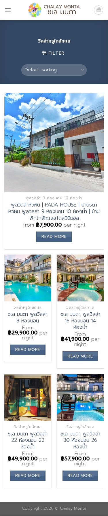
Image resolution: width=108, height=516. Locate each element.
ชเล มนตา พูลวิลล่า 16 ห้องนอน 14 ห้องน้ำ (80, 321)
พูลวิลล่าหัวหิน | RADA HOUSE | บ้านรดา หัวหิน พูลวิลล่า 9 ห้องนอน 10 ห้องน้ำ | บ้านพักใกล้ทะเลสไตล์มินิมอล (54, 211)
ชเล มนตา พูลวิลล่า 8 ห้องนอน (28, 317)
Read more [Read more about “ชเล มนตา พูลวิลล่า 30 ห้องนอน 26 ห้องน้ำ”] (80, 476)
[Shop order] (54, 70)
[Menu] (7, 10)
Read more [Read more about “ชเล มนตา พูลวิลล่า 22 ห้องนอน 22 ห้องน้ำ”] (27, 476)
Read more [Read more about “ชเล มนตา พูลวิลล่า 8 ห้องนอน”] (27, 350)
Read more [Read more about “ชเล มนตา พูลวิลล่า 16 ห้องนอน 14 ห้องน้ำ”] (80, 356)
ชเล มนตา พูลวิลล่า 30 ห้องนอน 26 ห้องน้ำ (80, 440)
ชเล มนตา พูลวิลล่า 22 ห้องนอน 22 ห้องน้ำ (28, 440)
